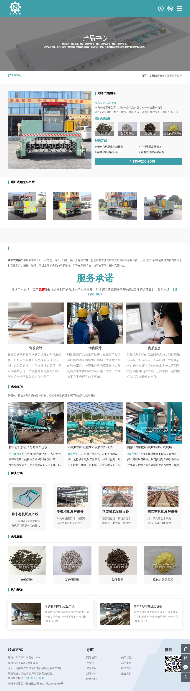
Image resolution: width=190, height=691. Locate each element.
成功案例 (126, 662)
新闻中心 (91, 673)
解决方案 (126, 668)
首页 (144, 75)
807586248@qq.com (28, 657)
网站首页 (91, 657)
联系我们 (91, 678)
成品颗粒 (91, 668)
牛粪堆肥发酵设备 (151, 146)
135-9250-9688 (29, 662)
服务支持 (126, 673)
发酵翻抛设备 (157, 75)
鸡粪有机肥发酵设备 (152, 152)
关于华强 (126, 657)
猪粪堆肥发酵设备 (107, 152)
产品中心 (91, 662)
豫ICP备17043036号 (51, 683)
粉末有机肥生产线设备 (110, 146)
